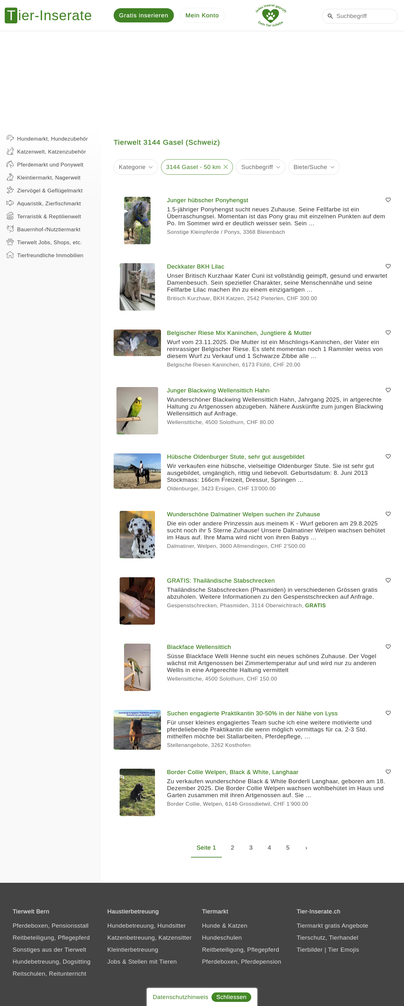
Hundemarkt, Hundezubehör (47, 139)
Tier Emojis (343, 950)
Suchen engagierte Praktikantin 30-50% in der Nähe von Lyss (252, 714)
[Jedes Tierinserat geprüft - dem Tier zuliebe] (271, 16)
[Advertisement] (202, 79)
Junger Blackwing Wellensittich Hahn (218, 391)
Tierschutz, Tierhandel (327, 938)
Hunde (211, 926)
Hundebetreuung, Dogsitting (52, 962)
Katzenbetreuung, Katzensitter (149, 938)
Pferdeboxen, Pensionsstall (51, 926)
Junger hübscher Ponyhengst (207, 201)
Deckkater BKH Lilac (195, 267)
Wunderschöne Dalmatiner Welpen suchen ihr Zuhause (243, 515)
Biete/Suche (310, 167)
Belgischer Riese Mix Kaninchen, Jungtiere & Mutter (239, 333)
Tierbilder (310, 950)
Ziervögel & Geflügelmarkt (44, 191)
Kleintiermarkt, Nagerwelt (43, 178)
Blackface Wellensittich (199, 648)
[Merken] (388, 201)
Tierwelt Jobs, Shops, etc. (44, 242)
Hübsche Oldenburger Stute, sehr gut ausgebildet (236, 457)
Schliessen (231, 997)
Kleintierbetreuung (132, 950)
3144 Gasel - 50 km (193, 167)
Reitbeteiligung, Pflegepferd (51, 938)
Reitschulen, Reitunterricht (49, 974)
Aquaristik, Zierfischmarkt (43, 204)
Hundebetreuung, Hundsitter (146, 926)
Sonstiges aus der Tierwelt (49, 950)
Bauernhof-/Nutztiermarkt (43, 229)
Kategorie (132, 167)
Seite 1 (206, 848)
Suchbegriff (257, 167)
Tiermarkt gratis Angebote (332, 926)
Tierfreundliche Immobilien (44, 255)
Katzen (237, 926)
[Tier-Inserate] (52, 16)
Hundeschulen (222, 938)
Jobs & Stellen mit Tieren (142, 962)
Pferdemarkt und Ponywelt (44, 165)
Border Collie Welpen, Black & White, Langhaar (233, 773)
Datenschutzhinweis (180, 997)
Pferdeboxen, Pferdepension (241, 962)
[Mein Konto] (202, 16)
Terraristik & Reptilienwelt (43, 217)
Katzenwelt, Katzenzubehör (46, 152)
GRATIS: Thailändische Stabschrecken (221, 581)
